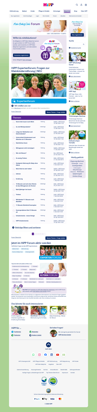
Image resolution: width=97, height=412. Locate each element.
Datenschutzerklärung (23, 369)
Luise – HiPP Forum (59, 126)
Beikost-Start (15, 249)
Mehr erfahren (75, 101)
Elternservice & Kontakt (75, 16)
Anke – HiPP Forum (59, 158)
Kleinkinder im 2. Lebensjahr (37, 279)
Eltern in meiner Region (30, 282)
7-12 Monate (24, 279)
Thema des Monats (17, 282)
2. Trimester (15, 269)
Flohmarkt (41, 282)
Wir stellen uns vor (22, 105)
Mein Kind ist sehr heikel (24, 169)
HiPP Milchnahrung (52, 361)
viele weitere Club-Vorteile (40, 291)
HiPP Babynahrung (65, 361)
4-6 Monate (15, 279)
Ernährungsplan (77, 168)
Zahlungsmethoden (75, 369)
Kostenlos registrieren (21, 55)
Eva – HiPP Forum (58, 153)
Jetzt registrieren (55, 33)
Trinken (18, 194)
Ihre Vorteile (46, 16)
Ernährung (19, 179)
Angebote (51, 364)
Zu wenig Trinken (21, 158)
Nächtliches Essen (21, 143)
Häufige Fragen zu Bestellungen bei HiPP (33, 372)
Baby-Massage (77, 170)
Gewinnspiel (77, 174)
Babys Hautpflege (16, 276)
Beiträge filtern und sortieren (28, 227)
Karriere (45, 369)
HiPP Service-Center (65, 335)
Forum (55, 16)
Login (37, 16)
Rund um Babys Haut (17, 252)
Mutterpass (80, 172)
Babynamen (32, 269)
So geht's (63, 33)
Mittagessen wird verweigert (25, 148)
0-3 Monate (26, 276)
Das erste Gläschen (29, 272)
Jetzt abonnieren (76, 76)
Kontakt (73, 372)
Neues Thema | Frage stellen (56, 112)
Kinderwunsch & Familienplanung (20, 266)
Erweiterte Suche (76, 48)
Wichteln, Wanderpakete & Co (54, 282)
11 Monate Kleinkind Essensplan (26, 205)
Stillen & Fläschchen (17, 272)
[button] (77, 4)
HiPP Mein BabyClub (40, 364)
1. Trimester (34, 266)
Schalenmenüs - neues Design (25, 216)
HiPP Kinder (75, 361)
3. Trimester (24, 269)
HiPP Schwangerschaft (24, 361)
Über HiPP (59, 364)
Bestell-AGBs (64, 369)
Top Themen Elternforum (52, 372)
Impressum (65, 372)
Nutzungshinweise (36, 369)
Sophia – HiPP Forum (59, 121)
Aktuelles (63, 16)
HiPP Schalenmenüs (22, 221)
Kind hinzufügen (27, 16)
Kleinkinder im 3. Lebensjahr (53, 279)
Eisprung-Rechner (77, 161)
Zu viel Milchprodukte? (23, 127)
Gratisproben (77, 165)
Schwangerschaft (29, 252)
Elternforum (17, 108)
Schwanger (75, 163)
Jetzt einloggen (27, 60)
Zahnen (18, 174)
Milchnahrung (24, 249)
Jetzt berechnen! (75, 126)
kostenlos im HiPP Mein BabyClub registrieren (43, 289)
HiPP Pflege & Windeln (39, 361)
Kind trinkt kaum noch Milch (25, 122)
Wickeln (81, 163)
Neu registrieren (15, 16)
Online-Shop (77, 176)
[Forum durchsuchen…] (77, 44)
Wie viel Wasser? (21, 153)
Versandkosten (54, 369)
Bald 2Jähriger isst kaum (23, 189)
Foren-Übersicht (16, 111)
